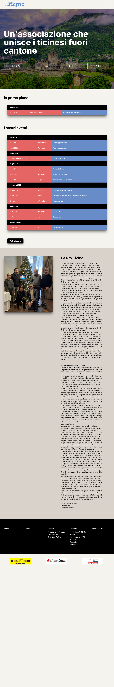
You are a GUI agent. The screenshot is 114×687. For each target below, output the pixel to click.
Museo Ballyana (58, 169)
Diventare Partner (54, 537)
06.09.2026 (14, 190)
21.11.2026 (13, 227)
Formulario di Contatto (56, 532)
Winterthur (42, 142)
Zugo (40, 158)
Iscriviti (72, 66)
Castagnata (57, 211)
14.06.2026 (13, 169)
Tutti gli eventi (15, 241)
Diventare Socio (54, 534)
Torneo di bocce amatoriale (62, 180)
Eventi (45, 66)
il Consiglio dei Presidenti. (72, 112)
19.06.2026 (13, 174)
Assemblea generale (60, 148)
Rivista (98, 66)
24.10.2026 (13, 211)
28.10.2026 (13, 217)
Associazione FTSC (77, 537)
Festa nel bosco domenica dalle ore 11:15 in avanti (70, 196)
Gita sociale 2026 (59, 158)
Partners (73, 544)
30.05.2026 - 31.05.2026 (18, 158)
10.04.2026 (13, 142)
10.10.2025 (13, 112)
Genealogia (74, 534)
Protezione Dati (98, 529)
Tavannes (41, 148)
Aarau (40, 169)
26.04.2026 (14, 148)
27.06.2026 (14, 180)
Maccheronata (58, 201)
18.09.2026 (13, 201)
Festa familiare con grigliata (62, 190)
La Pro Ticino (17, 66)
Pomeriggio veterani (60, 142)
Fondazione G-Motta (78, 532)
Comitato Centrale (36, 112)
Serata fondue (58, 227)
